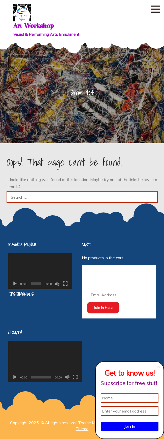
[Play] (14, 283)
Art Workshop (33, 26)
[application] (40, 271)
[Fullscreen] (65, 283)
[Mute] (57, 283)
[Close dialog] (158, 366)
